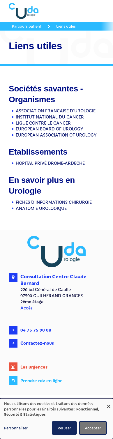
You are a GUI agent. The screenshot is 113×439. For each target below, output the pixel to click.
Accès (26, 308)
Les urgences (33, 367)
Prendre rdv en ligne (41, 380)
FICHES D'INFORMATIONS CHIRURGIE (54, 202)
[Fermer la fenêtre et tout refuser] (108, 402)
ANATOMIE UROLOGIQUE (41, 208)
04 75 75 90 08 (35, 330)
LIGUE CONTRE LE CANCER (43, 123)
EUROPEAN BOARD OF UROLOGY (49, 129)
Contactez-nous (37, 343)
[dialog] (56, 418)
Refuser (64, 427)
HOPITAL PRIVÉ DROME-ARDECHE (50, 163)
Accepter (93, 427)
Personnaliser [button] (16, 427)
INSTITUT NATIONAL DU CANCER (50, 117)
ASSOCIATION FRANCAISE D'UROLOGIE (56, 111)
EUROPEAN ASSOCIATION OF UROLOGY (56, 135)
